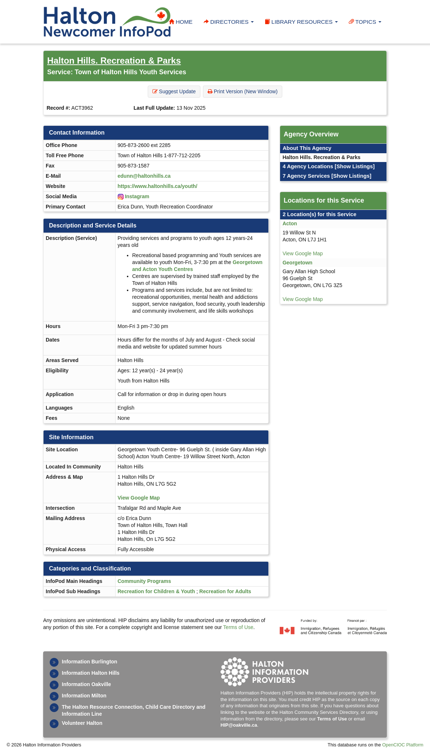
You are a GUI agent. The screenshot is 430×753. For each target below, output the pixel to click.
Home (180, 22)
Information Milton (84, 696)
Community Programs (144, 581)
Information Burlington (89, 661)
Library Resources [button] (301, 22)
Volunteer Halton (82, 723)
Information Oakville (86, 684)
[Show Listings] (354, 166)
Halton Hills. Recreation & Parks (114, 60)
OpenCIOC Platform (402, 745)
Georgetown (298, 263)
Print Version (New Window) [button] (243, 91)
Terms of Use (238, 627)
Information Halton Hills (91, 673)
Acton (290, 223)
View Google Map (139, 498)
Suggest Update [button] (174, 91)
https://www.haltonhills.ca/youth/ (157, 186)
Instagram (137, 196)
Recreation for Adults (225, 591)
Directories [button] (229, 22)
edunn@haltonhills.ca (144, 176)
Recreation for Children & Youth (156, 591)
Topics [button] (365, 22)
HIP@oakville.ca (238, 725)
